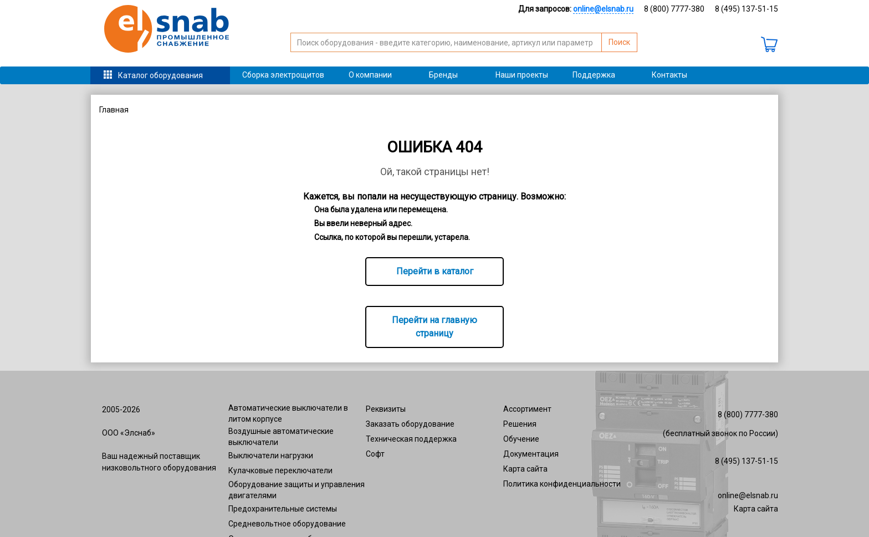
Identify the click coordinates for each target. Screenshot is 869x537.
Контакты (669, 74)
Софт (375, 453)
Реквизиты (386, 409)
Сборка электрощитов (283, 74)
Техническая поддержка (411, 438)
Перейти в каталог (434, 271)
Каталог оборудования (160, 75)
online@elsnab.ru (748, 495)
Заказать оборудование (410, 424)
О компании (370, 74)
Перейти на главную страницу (434, 327)
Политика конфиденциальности (562, 483)
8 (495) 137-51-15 (746, 8)
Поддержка (593, 74)
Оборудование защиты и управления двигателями (296, 490)
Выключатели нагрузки (270, 455)
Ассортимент (527, 409)
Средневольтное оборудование (287, 523)
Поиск (619, 42)
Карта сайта (525, 468)
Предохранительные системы (282, 508)
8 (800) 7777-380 (674, 8)
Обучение (521, 438)
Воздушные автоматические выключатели (281, 437)
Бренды (443, 74)
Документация (531, 453)
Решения (519, 424)
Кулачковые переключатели (280, 470)
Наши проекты (521, 74)
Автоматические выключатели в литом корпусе (288, 413)
